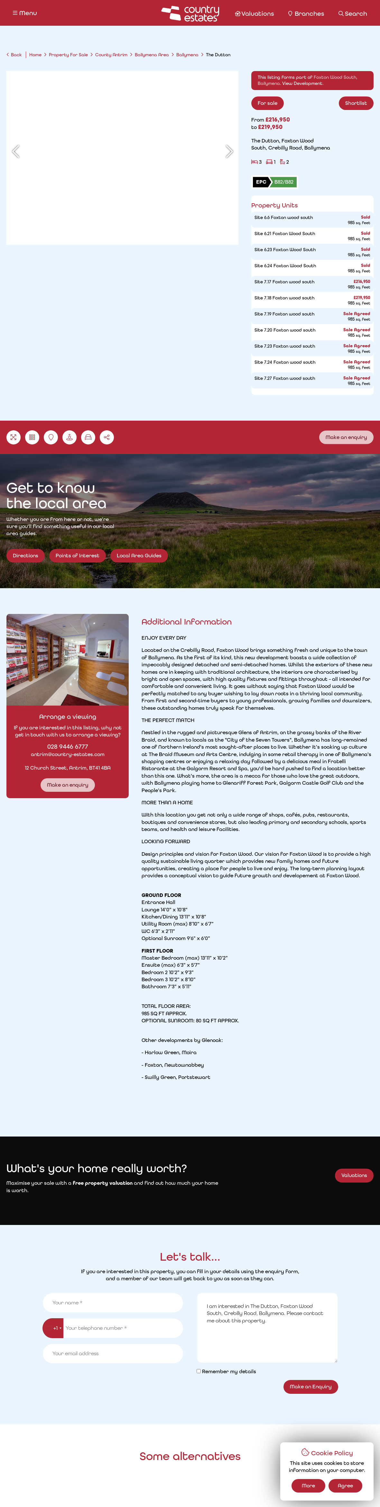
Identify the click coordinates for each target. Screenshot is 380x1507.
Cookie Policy (119, 1490)
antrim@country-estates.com (62, 754)
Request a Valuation (133, 1467)
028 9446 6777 (62, 746)
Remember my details (229, 1059)
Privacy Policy (77, 1490)
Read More (263, 778)
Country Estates (203, 1490)
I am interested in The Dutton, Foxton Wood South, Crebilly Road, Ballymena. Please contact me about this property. (267, 1015)
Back (16, 54)
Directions (25, 556)
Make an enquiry (346, 437)
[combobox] (52, 1016)
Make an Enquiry (311, 1074)
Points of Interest (77, 561)
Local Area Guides (139, 561)
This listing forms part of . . (313, 80)
